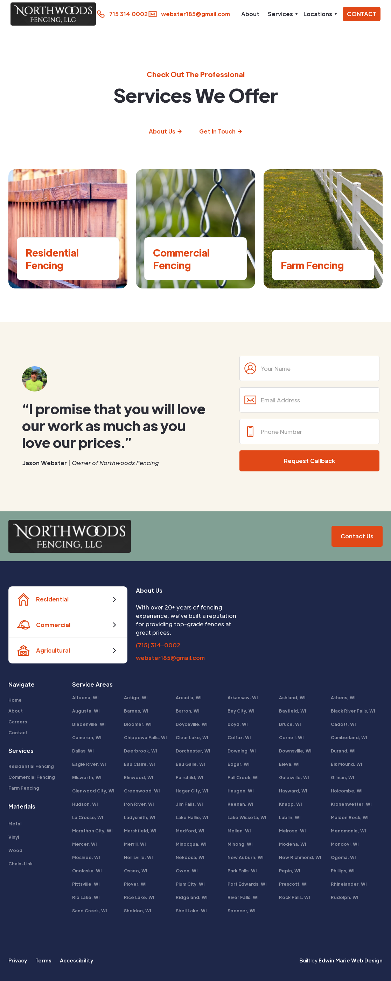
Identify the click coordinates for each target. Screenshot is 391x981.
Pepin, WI (289, 870)
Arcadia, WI (189, 697)
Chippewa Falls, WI (145, 737)
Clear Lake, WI (192, 737)
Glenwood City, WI (93, 790)
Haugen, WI (241, 790)
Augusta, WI (86, 711)
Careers (17, 721)
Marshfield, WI (140, 830)
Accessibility (76, 960)
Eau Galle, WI (190, 764)
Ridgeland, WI (192, 897)
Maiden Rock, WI (350, 817)
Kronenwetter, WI (351, 804)
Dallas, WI (83, 751)
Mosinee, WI (86, 857)
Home (15, 700)
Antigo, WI (136, 697)
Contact (18, 732)
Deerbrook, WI (140, 751)
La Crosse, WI (87, 817)
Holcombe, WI (347, 790)
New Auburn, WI (246, 857)
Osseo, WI (135, 870)
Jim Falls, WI (189, 804)
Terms (43, 960)
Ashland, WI (292, 697)
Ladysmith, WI (139, 817)
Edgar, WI (239, 764)
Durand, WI (343, 751)
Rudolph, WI (344, 897)
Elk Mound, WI (346, 764)
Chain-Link (20, 863)
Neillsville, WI (138, 857)
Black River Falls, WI (353, 711)
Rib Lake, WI (86, 897)
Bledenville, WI (89, 724)
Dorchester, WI (193, 751)
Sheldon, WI (137, 910)
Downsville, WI (295, 751)
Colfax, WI (239, 737)
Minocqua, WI (191, 844)
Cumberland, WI (349, 737)
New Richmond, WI (300, 857)
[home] (49, 14)
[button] (281, 14)
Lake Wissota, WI (247, 817)
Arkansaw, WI (243, 697)
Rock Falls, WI (294, 897)
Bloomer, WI (138, 724)
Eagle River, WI (89, 764)
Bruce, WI (290, 724)
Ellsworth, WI (87, 777)
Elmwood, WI (138, 777)
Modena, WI (292, 844)
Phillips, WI (343, 870)
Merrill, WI (135, 844)
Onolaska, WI (87, 870)
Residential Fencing (31, 766)
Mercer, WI (84, 844)
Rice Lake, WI (139, 897)
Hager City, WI (192, 790)
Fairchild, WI (189, 777)
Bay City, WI (241, 711)
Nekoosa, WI (190, 857)
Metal (14, 823)
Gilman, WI (342, 777)
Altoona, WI (85, 697)
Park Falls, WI (242, 870)
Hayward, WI (293, 790)
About (250, 14)
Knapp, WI (290, 804)
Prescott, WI (293, 884)
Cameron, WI (87, 737)
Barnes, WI (136, 711)
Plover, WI (135, 884)
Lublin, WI (290, 817)
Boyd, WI (238, 724)
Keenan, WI (240, 804)
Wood (15, 850)
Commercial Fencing (31, 777)
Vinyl (13, 837)
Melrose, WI (292, 830)
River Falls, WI (243, 897)
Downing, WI (242, 751)
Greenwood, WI (142, 790)
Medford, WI (190, 830)
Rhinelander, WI (349, 884)
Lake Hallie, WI (192, 817)
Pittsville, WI (86, 884)
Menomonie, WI (348, 830)
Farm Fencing (23, 788)
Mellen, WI (239, 830)
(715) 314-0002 (158, 645)
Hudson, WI (85, 804)
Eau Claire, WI (139, 764)
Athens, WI (343, 697)
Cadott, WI (343, 724)
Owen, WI (187, 870)
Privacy (17, 960)
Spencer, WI (242, 910)
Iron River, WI (139, 804)
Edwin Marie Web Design (351, 960)
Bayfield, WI (292, 711)
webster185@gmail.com (170, 657)
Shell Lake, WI (191, 910)
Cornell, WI (291, 737)
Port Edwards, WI (247, 884)
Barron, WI (188, 711)
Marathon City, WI (92, 830)
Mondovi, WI (345, 844)
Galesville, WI (294, 777)
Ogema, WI (343, 857)
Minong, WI (240, 844)
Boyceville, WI (192, 724)
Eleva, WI (289, 764)
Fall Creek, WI (243, 777)
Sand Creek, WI (89, 910)
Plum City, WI (190, 884)
